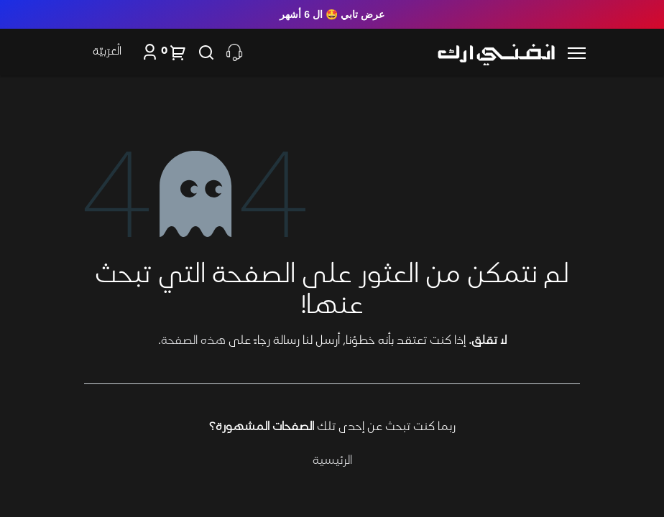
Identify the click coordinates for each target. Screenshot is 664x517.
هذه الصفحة (193, 341)
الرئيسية (332, 461)
